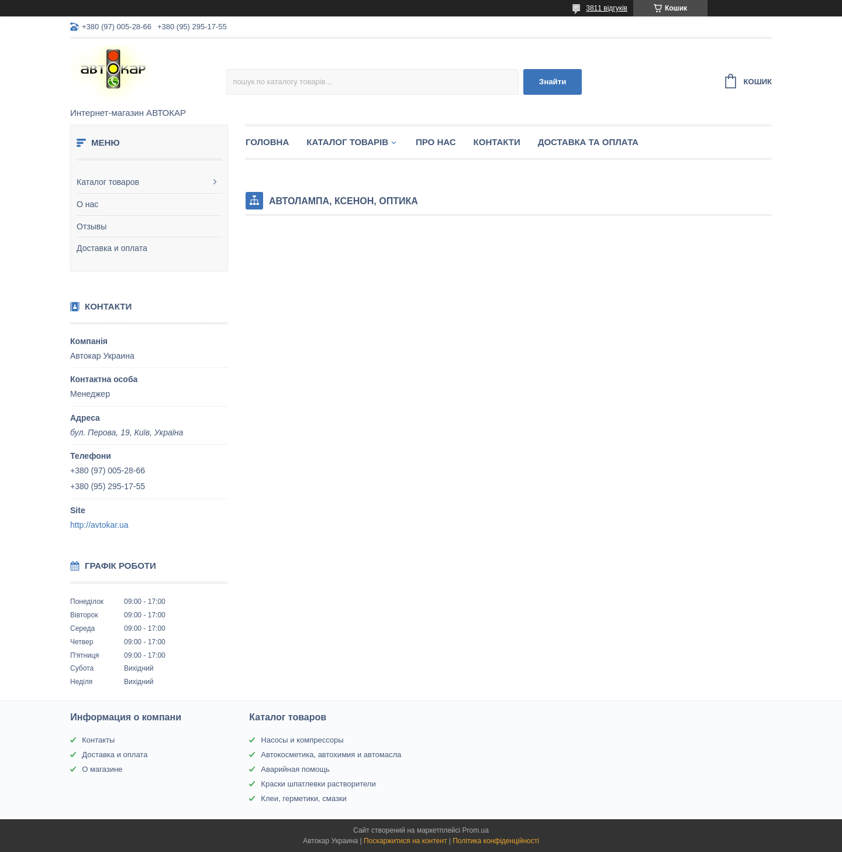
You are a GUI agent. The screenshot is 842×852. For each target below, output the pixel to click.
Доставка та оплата (588, 142)
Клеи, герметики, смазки (303, 798)
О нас (87, 204)
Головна (267, 142)
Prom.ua (476, 830)
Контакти (497, 142)
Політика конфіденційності (496, 841)
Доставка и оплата (112, 248)
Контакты (98, 740)
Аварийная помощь (295, 769)
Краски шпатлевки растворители (318, 783)
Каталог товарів (347, 142)
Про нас (436, 142)
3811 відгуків (606, 8)
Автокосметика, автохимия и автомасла (331, 754)
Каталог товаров (108, 182)
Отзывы (91, 226)
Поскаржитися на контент (405, 841)
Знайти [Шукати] (553, 81)
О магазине (102, 769)
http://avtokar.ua (99, 525)
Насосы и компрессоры (302, 740)
